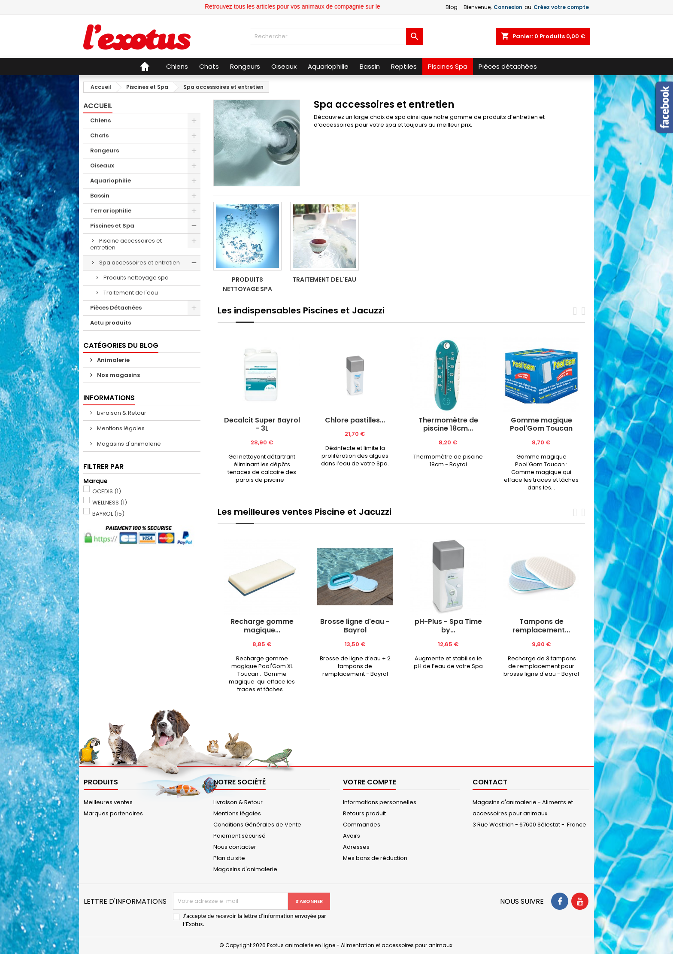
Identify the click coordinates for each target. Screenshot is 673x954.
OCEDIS (106, 491)
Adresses (356, 847)
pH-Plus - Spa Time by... (448, 626)
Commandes (361, 824)
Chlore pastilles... (355, 420)
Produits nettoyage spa (136, 277)
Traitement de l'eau (130, 293)
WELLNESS (109, 502)
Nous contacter (234, 847)
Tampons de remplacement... (541, 626)
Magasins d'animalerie (128, 444)
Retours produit (364, 813)
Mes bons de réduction (375, 858)
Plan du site (229, 858)
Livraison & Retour (121, 413)
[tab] (227, 322)
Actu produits (110, 323)
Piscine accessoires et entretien (126, 244)
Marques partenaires (113, 813)
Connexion (508, 7)
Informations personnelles (379, 802)
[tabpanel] (262, 411)
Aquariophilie (110, 180)
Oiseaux (102, 165)
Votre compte (369, 782)
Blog (452, 7)
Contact (490, 782)
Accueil (97, 106)
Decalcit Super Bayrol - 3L (262, 424)
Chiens (100, 120)
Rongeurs (104, 150)
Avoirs (351, 836)
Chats (99, 135)
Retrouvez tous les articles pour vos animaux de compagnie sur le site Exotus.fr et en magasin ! (345, 6)
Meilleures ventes (108, 802)
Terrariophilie (110, 211)
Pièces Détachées (116, 308)
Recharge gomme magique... (262, 626)
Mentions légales (120, 428)
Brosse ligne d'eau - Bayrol (355, 626)
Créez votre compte (561, 7)
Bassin (99, 195)
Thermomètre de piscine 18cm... (448, 424)
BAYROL (108, 514)
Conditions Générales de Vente (257, 824)
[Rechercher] (336, 36)
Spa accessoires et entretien (139, 262)
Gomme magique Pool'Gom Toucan (541, 424)
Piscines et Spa (112, 226)
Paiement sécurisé (239, 836)
